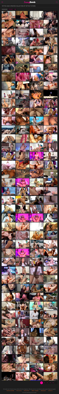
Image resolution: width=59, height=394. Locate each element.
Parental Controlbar (10, 390)
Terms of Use (19, 390)
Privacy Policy (26, 390)
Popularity (11, 9)
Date (15, 9)
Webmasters (43, 390)
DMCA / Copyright (35, 390)
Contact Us (50, 390)
